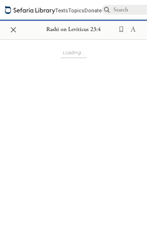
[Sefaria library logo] (30, 10)
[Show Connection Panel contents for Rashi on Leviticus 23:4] (73, 29)
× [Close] (13, 29)
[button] (119, 29)
